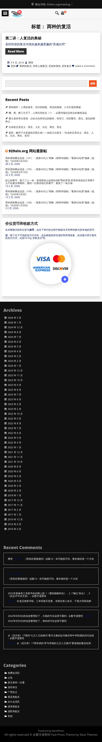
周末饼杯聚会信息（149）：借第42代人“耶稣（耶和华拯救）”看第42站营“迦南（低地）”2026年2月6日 (49, 193)
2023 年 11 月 (15, 375)
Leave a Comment (85, 66)
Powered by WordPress (51, 730)
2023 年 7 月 (14, 394)
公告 (10, 677)
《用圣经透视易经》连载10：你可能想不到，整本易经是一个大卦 (59, 558)
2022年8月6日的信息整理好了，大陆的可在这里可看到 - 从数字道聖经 (45, 616)
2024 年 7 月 (14, 337)
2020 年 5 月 (14, 476)
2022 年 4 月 (14, 442)
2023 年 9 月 (14, 385)
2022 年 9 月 (14, 418)
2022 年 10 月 (15, 413)
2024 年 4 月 (14, 351)
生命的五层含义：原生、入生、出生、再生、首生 (35, 127)
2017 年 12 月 (15, 500)
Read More (16, 51)
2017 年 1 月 (14, 514)
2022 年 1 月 (14, 447)
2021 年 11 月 (15, 457)
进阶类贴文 (14, 711)
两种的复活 (26, 66)
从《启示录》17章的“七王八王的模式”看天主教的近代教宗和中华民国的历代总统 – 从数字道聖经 (51, 637)
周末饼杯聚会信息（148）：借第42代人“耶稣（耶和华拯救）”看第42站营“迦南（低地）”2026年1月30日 (49, 204)
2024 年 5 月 (14, 346)
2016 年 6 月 (14, 524)
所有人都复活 (40, 66)
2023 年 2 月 (14, 409)
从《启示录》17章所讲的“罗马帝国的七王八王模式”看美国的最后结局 (54, 643)
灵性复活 (66, 66)
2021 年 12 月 (15, 452)
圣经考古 (12, 687)
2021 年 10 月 (15, 461)
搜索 (92, 83)
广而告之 (12, 692)
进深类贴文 (14, 706)
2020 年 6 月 (14, 471)
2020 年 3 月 (14, 485)
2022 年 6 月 (14, 433)
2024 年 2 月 (14, 361)
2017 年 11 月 (15, 505)
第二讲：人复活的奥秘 (23, 38)
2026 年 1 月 (14, 322)
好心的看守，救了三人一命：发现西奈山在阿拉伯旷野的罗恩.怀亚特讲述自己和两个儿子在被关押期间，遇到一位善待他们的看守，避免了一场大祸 (50, 182)
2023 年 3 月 (14, 404)
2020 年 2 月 (14, 490)
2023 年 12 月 (15, 370)
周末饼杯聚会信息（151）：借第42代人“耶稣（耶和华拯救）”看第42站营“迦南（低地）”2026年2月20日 (49, 160)
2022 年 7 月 (14, 428)
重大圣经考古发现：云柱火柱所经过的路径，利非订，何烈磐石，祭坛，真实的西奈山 (50, 120)
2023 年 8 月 (14, 389)
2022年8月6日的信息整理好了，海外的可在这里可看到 (37, 621)
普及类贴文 (14, 696)
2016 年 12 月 (15, 519)
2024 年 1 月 (14, 365)
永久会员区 (14, 701)
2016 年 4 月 (14, 529)
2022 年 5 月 (14, 437)
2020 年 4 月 (14, 481)
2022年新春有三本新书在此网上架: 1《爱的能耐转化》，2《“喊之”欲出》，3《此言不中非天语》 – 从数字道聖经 (49, 595)
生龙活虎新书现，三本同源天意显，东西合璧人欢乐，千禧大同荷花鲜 (54, 601)
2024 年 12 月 (15, 327)
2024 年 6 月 (14, 341)
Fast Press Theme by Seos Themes (74, 735)
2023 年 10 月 (15, 380)
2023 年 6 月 (14, 399)
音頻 (13, 66)
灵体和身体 (55, 66)
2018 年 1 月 (14, 495)
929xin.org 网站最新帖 (28, 151)
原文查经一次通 (16, 682)
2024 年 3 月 (14, 356)
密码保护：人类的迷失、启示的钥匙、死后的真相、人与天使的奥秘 (45, 107)
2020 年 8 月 (14, 466)
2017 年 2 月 (14, 509)
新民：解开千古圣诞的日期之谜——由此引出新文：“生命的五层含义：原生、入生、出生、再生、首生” (49, 134)
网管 (30, 62)
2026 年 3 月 (14, 317)
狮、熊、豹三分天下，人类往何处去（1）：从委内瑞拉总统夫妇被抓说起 (48, 112)
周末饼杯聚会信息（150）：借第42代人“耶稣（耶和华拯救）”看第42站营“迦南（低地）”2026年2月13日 (49, 171)
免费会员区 (14, 672)
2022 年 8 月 (14, 423)
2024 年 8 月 (14, 332)
